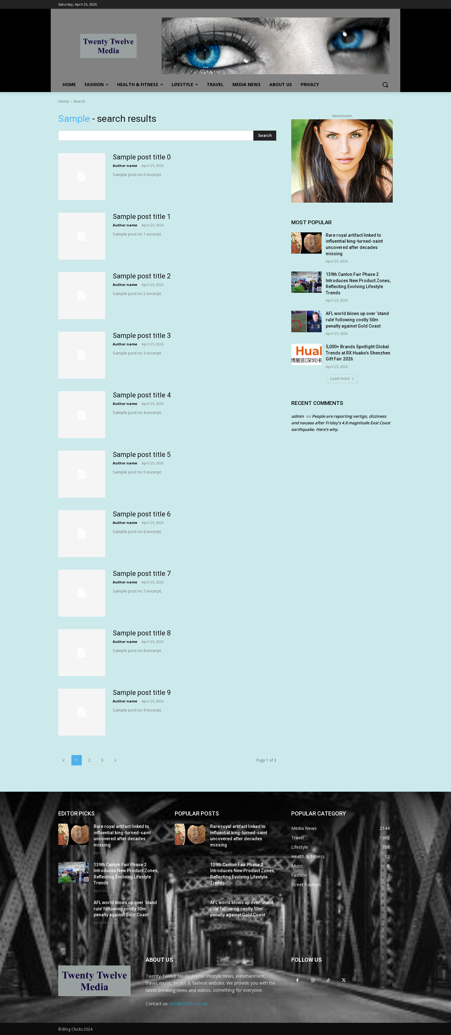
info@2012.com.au (189, 1004)
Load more (342, 378)
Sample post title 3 (142, 335)
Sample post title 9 (142, 692)
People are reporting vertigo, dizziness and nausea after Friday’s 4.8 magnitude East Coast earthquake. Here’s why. (340, 422)
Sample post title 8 (142, 633)
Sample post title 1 (142, 216)
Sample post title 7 (142, 573)
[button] (385, 84)
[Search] (264, 136)
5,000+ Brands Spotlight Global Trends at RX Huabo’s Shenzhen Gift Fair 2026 (358, 352)
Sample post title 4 (142, 395)
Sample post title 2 (142, 276)
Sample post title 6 (142, 514)
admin (297, 416)
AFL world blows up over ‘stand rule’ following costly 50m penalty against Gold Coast (357, 319)
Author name (125, 165)
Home (63, 101)
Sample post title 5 (142, 454)
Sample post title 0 (142, 157)
